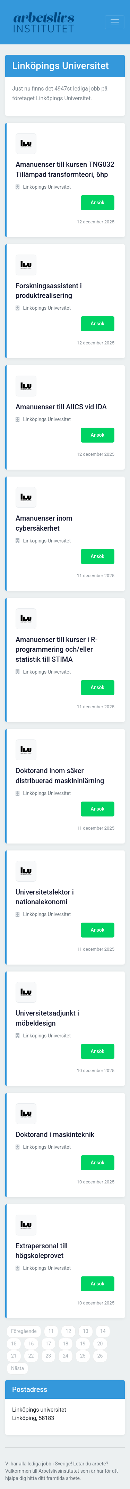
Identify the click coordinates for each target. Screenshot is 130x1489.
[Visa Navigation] (114, 22)
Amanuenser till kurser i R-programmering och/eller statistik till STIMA (57, 649)
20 (100, 1343)
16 (31, 1343)
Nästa (17, 1368)
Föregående (24, 1331)
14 (103, 1331)
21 (14, 1356)
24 (65, 1356)
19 (83, 1343)
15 (14, 1343)
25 (83, 1356)
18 (65, 1343)
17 (48, 1343)
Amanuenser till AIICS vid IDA (61, 407)
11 (51, 1331)
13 (85, 1331)
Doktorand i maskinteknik (55, 1134)
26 (100, 1356)
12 (68, 1331)
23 (48, 1356)
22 (31, 1356)
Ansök (97, 202)
